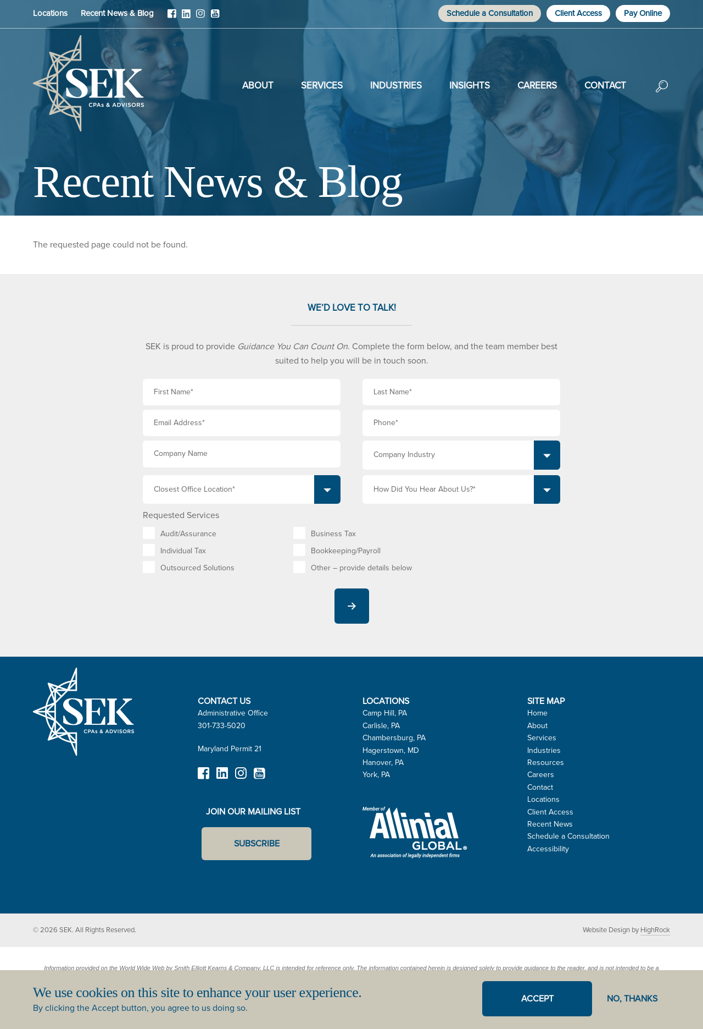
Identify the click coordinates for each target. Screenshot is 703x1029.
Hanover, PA (383, 762)
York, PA (376, 774)
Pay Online (643, 13)
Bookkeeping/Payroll (346, 551)
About (258, 85)
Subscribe (257, 843)
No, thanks (632, 998)
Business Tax (333, 534)
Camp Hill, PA (384, 713)
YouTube (215, 17)
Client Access (578, 13)
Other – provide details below (361, 568)
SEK (88, 84)
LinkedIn (186, 17)
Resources (545, 762)
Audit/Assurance (188, 534)
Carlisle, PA (381, 725)
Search (662, 94)
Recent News (550, 824)
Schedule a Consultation (490, 13)
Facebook (172, 17)
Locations (50, 13)
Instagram (200, 17)
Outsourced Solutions (197, 568)
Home (537, 713)
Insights (469, 85)
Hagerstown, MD (390, 750)
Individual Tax (183, 551)
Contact (605, 85)
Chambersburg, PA (394, 738)
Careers (537, 85)
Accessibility (548, 849)
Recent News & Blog (117, 13)
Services (322, 85)
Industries (396, 85)
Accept (537, 998)
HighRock (655, 930)
